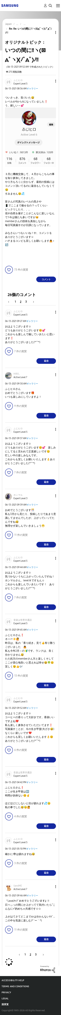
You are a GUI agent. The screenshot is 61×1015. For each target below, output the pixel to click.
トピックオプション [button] (50, 32)
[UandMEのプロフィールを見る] (18, 885)
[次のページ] (32, 301)
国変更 (5, 1004)
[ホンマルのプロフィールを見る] (18, 495)
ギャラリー (32, 88)
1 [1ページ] (15, 301)
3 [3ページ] (26, 301)
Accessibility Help (13, 980)
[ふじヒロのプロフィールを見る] (18, 80)
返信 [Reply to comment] (46, 361)
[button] (50, 81)
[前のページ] (10, 301)
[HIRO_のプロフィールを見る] (17, 373)
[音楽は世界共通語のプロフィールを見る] (23, 620)
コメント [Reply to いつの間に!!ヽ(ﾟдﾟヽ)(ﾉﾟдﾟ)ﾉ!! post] (46, 279)
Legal (5, 998)
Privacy (6, 992)
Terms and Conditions (15, 986)
